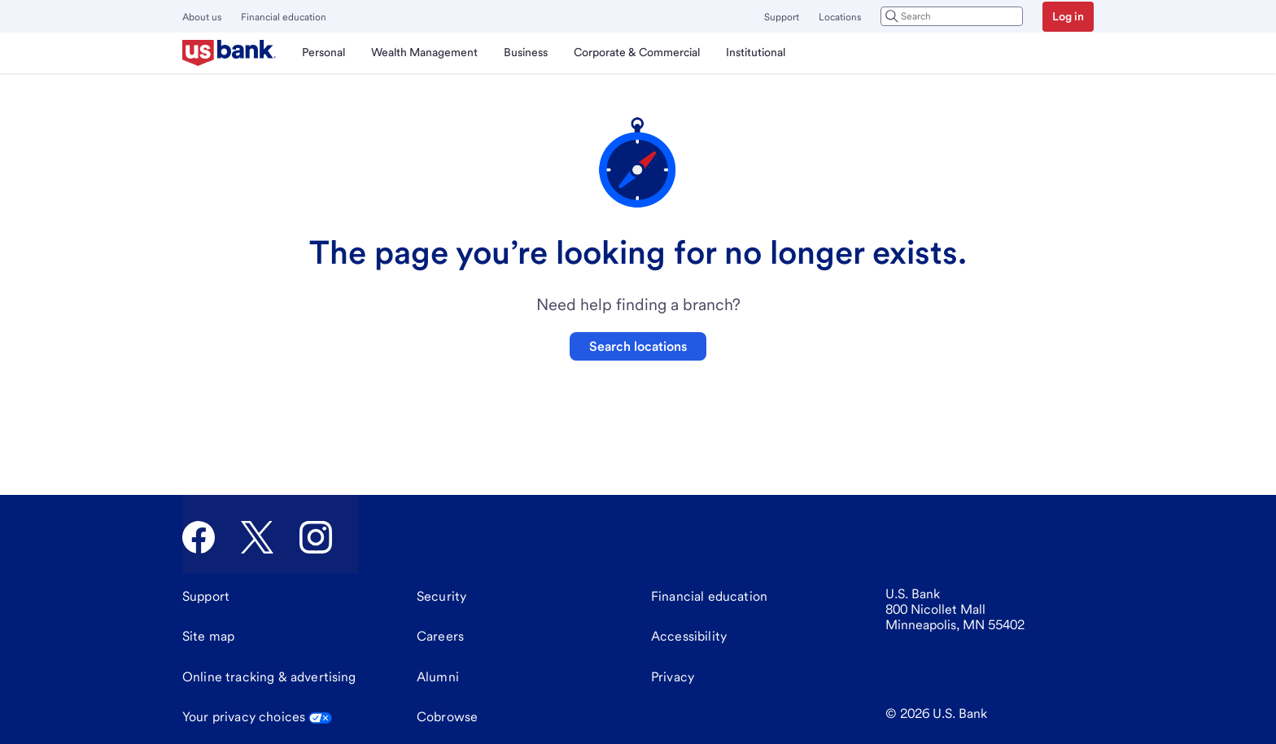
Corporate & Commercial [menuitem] (637, 52)
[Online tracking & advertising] (269, 677)
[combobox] (952, 16)
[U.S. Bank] (229, 52)
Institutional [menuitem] (755, 52)
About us (201, 17)
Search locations (638, 346)
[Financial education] (709, 596)
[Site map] (208, 636)
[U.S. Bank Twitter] (257, 537)
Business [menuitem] (526, 52)
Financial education (283, 17)
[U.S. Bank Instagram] (315, 537)
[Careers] (440, 636)
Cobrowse (447, 716)
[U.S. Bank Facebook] (198, 537)
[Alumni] (438, 677)
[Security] (441, 596)
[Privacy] (672, 677)
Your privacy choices (257, 716)
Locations (840, 17)
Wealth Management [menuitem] (424, 52)
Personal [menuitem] (323, 52)
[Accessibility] (689, 636)
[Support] (205, 596)
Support (781, 17)
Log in (1068, 16)
